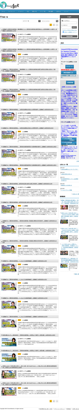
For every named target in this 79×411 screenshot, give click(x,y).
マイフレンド (11, 11)
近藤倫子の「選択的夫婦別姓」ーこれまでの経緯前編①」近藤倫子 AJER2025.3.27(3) (25, 316)
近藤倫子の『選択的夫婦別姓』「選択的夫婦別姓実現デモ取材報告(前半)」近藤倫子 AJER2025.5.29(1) (29, 165)
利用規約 (69, 409)
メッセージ (20, 11)
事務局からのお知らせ (66, 185)
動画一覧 (34, 11)
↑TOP (77, 161)
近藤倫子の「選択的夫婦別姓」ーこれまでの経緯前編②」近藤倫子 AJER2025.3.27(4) (25, 298)
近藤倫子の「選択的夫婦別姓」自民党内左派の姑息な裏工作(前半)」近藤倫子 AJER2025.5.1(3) (27, 202)
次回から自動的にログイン (70, 32)
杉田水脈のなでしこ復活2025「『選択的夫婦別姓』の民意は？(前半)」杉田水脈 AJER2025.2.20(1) (29, 350)
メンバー (66, 11)
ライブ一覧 (42, 11)
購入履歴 (51, 11)
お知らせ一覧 (76, 194)
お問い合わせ (76, 409)
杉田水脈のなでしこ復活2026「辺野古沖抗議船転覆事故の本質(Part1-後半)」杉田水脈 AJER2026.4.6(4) (70, 260)
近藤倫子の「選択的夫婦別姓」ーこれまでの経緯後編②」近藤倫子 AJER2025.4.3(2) (25, 261)
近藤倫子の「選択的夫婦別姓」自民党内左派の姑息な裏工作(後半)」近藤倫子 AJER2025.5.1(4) (27, 183)
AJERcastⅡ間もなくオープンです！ (69, 169)
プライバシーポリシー (59, 409)
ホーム (3, 11)
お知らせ (58, 11)
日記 (28, 11)
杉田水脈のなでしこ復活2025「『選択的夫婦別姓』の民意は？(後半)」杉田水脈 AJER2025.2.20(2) (29, 335)
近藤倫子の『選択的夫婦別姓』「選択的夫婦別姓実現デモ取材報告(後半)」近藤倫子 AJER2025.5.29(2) (29, 146)
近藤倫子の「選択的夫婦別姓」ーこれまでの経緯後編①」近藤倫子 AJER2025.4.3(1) (25, 279)
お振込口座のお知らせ (66, 174)
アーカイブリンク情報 (66, 190)
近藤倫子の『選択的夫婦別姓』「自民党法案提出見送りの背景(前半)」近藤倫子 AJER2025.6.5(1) (28, 128)
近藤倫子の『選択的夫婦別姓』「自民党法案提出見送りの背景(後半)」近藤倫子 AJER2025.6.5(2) (28, 109)
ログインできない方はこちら (70, 30)
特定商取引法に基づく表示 (45, 409)
